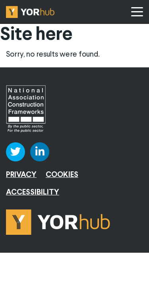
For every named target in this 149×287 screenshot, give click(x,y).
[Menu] (137, 12)
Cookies (62, 175)
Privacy (21, 175)
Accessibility (32, 192)
